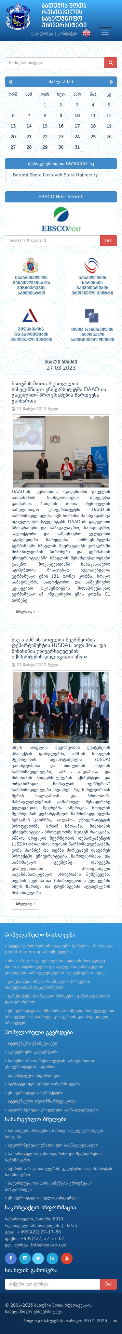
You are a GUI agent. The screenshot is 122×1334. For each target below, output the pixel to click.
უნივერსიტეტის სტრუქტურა (35, 1093)
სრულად (25, 612)
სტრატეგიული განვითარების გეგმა (44, 1084)
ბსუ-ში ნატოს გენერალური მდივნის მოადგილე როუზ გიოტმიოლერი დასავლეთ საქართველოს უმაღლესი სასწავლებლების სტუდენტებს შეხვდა (55, 967)
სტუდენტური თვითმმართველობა (42, 1101)
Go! (108, 241)
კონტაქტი (67, 34)
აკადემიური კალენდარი (33, 1052)
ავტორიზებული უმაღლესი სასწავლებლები (53, 1110)
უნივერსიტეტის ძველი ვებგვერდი (43, 1198)
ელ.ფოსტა (42, 34)
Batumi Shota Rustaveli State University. (56, 175)
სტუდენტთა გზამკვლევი (32, 1043)
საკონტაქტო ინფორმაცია (34, 1076)
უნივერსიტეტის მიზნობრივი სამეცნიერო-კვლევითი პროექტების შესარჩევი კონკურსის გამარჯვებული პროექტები (59, 1017)
